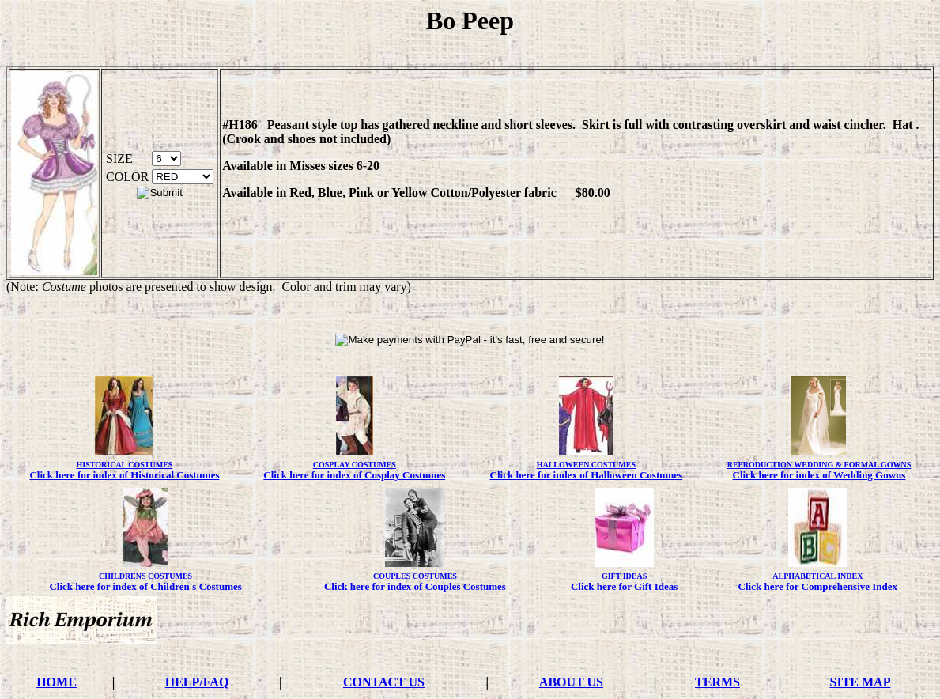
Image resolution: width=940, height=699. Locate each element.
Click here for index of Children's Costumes (145, 586)
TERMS (717, 682)
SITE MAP (860, 682)
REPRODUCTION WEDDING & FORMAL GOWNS (819, 464)
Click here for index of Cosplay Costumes (354, 475)
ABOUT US (571, 682)
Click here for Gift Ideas (624, 586)
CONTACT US (384, 682)
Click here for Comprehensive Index (818, 586)
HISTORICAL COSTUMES (125, 464)
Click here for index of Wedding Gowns (819, 475)
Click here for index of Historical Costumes (124, 475)
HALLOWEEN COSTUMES (586, 464)
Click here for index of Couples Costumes (415, 586)
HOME (56, 682)
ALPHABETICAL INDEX (817, 576)
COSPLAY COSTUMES (354, 464)
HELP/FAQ (197, 682)
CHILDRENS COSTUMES (145, 576)
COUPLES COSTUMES (415, 576)
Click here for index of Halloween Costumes (586, 475)
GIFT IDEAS (624, 576)
